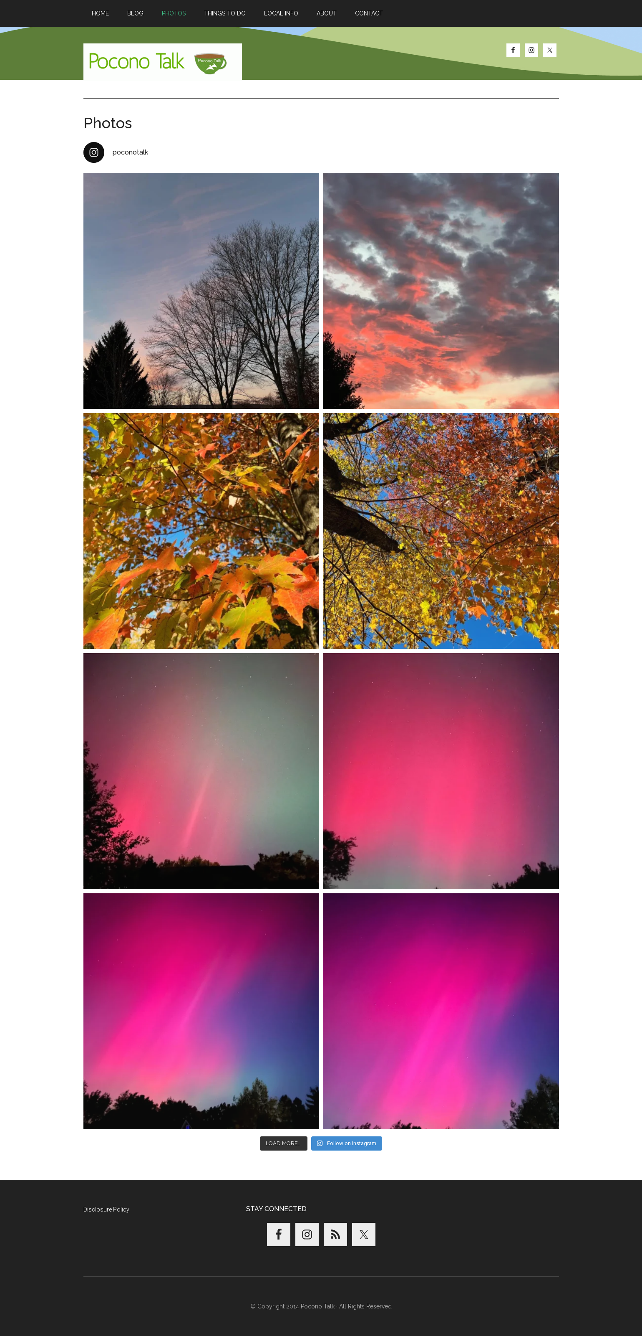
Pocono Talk (162, 62)
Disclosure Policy (106, 1209)
